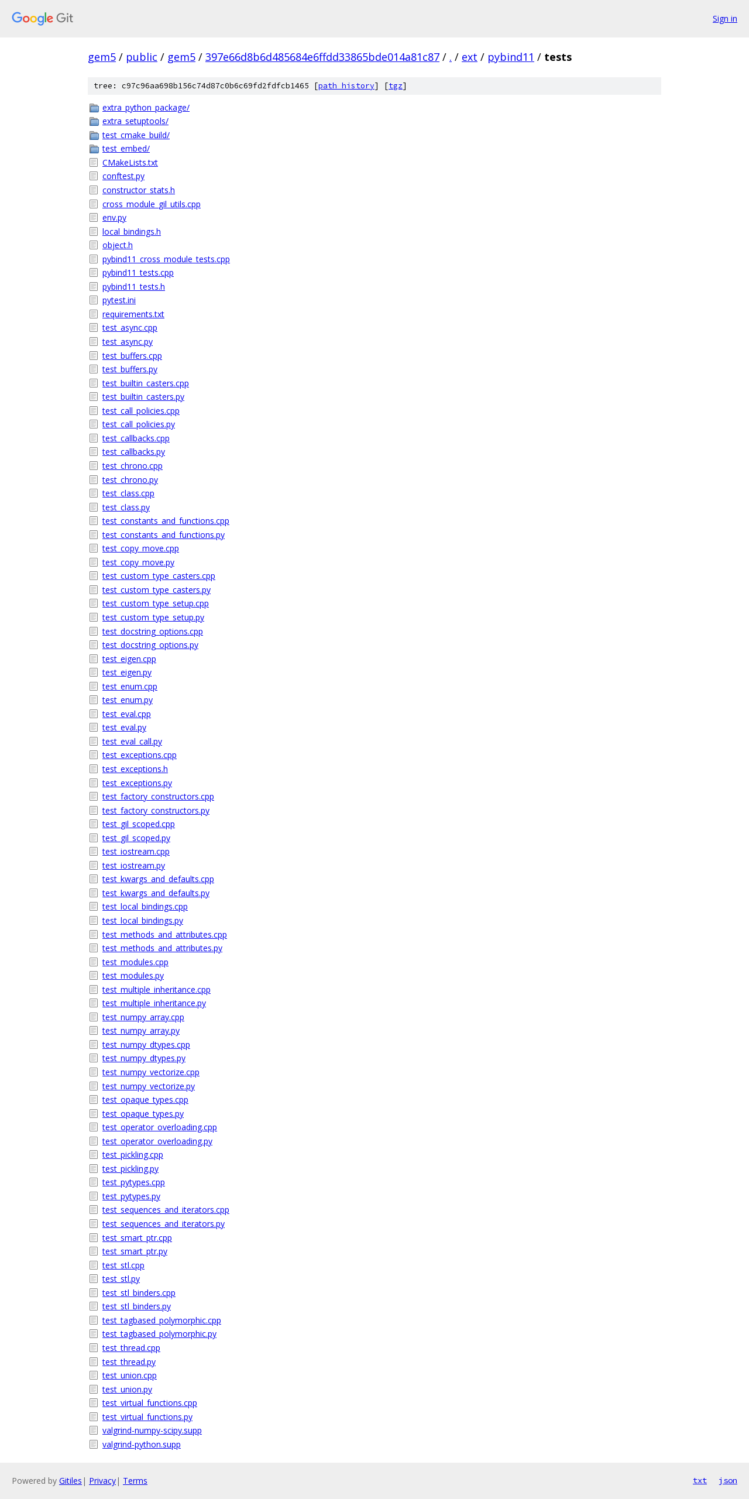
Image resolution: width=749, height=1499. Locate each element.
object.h (117, 245)
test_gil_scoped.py (136, 837)
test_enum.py (127, 699)
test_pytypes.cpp (133, 1182)
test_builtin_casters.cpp (145, 383)
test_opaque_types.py (143, 1113)
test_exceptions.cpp (139, 754)
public (141, 57)
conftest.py (123, 175)
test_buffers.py (129, 369)
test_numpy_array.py (141, 1030)
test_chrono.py (130, 479)
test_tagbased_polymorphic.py (159, 1333)
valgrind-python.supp (141, 1444)
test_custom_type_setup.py (153, 617)
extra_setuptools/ (135, 120)
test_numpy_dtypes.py (143, 1058)
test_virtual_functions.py (147, 1416)
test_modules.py (133, 975)
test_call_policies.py (138, 424)
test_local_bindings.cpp (145, 906)
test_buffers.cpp (132, 355)
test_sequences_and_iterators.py (163, 1223)
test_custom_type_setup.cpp (155, 603)
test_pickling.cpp (132, 1154)
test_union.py (127, 1389)
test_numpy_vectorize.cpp (151, 1072)
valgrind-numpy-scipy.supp (152, 1430)
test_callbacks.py (133, 451)
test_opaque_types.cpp (145, 1099)
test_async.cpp (129, 327)
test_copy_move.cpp (140, 548)
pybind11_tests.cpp (138, 272)
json (728, 1480)
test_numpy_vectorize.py (148, 1086)
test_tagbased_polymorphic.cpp (161, 1320)
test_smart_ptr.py (134, 1251)
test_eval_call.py (132, 741)
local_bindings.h (131, 231)
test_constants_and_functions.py (163, 534)
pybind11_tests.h (133, 286)
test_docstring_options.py (150, 644)
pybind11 (510, 57)
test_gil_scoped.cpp (138, 823)
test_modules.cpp (135, 962)
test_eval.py (124, 727)
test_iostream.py (133, 865)
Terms (135, 1480)
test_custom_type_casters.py (156, 589)
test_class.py (126, 507)
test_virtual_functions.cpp (149, 1402)
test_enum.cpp (129, 686)
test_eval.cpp (126, 713)
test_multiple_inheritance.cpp (156, 989)
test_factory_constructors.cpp (158, 796)
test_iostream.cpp (136, 851)
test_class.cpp (128, 493)
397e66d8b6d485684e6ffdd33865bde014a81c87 (322, 57)
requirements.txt (133, 314)
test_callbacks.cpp (136, 438)
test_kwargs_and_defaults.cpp (158, 878)
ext (469, 57)
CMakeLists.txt (130, 162)
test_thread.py (129, 1361)
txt (700, 1480)
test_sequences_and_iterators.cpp (165, 1209)
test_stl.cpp (123, 1265)
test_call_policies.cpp (141, 410)
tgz (396, 86)
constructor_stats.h (138, 189)
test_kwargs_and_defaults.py (155, 892)
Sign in (725, 18)
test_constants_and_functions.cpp (165, 520)
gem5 (102, 57)
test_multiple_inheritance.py (154, 1003)
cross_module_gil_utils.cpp (151, 204)
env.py (114, 217)
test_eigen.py (127, 672)
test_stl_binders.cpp (139, 1292)
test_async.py (127, 341)
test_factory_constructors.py (155, 810)
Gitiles (70, 1480)
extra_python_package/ (146, 107)
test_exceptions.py (137, 782)
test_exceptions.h (135, 768)
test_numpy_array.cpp (143, 1017)
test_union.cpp (129, 1375)
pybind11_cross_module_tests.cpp (166, 259)
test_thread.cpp (131, 1347)
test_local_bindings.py (142, 920)
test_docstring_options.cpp (152, 631)
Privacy (102, 1480)
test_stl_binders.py (136, 1306)
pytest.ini (119, 300)
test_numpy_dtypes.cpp (146, 1044)
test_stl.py (121, 1278)
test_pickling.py (130, 1168)
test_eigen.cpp (129, 658)
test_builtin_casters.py (143, 396)
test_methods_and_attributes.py (162, 947)
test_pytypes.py (131, 1196)
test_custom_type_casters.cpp (158, 575)
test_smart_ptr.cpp (137, 1237)
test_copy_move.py (138, 562)
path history (346, 86)
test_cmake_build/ (136, 134)
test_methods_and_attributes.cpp (164, 934)
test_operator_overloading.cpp (159, 1127)
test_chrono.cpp (132, 465)
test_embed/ (126, 148)
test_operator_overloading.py (157, 1141)
